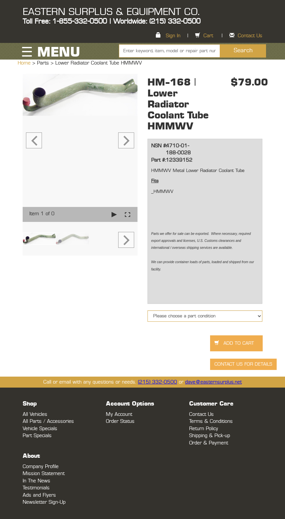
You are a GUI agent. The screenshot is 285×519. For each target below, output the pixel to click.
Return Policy (203, 428)
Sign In (173, 35)
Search (243, 51)
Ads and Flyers (39, 495)
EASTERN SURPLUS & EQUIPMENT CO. (111, 12)
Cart (208, 35)
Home (25, 63)
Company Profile (41, 466)
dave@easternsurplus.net (213, 382)
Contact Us (250, 35)
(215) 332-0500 (157, 382)
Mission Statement (44, 473)
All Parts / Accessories (48, 421)
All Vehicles (35, 414)
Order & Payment (208, 442)
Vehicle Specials (40, 428)
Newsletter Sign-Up (44, 502)
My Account (119, 414)
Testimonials (36, 487)
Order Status (120, 421)
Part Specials (37, 435)
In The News (36, 480)
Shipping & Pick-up (209, 435)
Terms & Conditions (211, 421)
